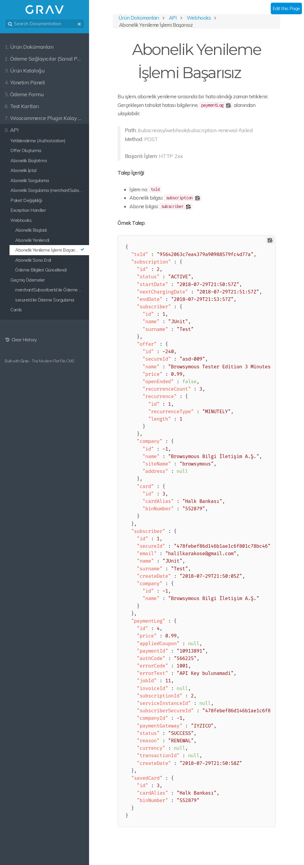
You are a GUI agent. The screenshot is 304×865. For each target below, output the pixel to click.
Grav (24, 361)
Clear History (21, 339)
